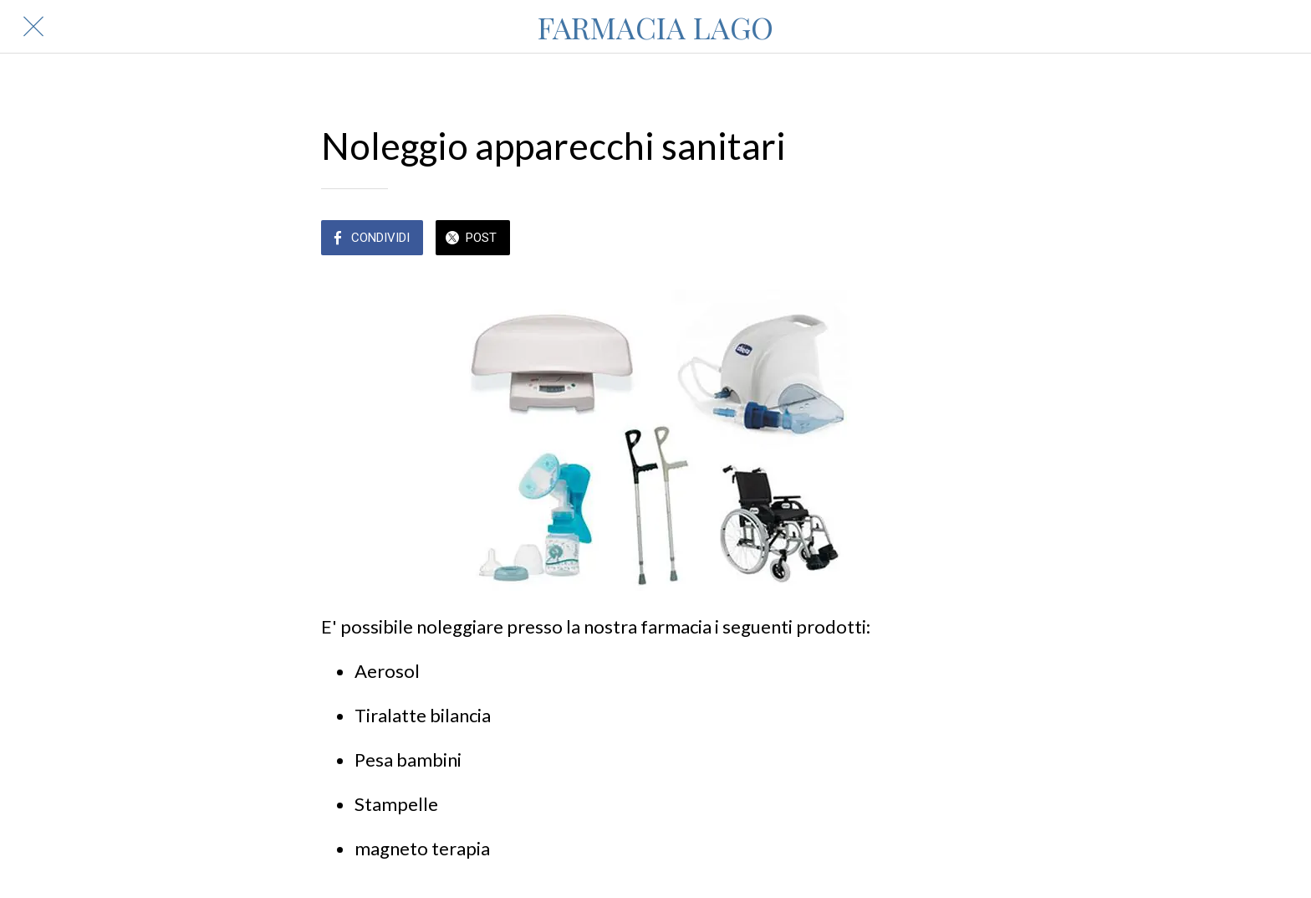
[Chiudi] (33, 27)
